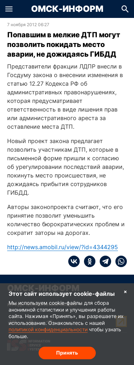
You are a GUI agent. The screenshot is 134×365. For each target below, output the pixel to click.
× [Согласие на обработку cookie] (125, 291)
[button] (9, 9)
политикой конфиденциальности (48, 329)
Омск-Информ (67, 9)
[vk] (74, 261)
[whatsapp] (119, 261)
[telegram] (103, 261)
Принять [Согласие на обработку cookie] (67, 353)
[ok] (87, 261)
